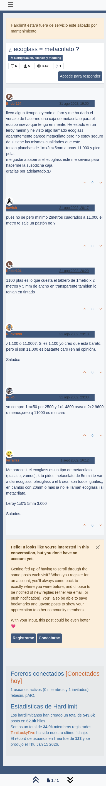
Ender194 (13, 104)
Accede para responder (80, 76)
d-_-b (10, 397)
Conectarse (49, 638)
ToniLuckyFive (23, 732)
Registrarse (23, 638)
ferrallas (12, 460)
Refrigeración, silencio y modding (35, 58)
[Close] (97, 547)
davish (11, 208)
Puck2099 (14, 334)
